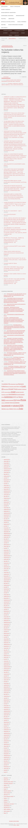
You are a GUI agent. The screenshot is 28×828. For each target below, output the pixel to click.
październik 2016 (7, 666)
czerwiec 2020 (6, 585)
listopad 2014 (6, 709)
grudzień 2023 (6, 509)
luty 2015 (5, 703)
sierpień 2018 (6, 625)
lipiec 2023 (6, 518)
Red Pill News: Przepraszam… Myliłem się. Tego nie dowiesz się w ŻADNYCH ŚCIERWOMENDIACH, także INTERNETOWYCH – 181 (15, 354)
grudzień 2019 (6, 596)
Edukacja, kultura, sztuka (8, 781)
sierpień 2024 (6, 494)
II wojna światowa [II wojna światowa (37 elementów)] (7, 392)
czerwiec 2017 (6, 651)
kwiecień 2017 (6, 655)
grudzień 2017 (6, 640)
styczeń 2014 (6, 727)
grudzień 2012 (6, 751)
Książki (23, 32)
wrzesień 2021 (6, 557)
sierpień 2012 (6, 759)
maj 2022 (5, 542)
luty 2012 (5, 770)
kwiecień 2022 (6, 544)
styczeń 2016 (6, 683)
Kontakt (17, 35)
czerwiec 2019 (6, 607)
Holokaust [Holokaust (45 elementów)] (24, 389)
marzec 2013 (6, 746)
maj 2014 (5, 720)
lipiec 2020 (6, 583)
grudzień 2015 (6, 685)
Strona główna (7, 30)
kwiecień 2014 (6, 722)
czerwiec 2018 (6, 629)
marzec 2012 (6, 768)
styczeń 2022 (6, 550)
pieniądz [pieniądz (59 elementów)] (11, 400)
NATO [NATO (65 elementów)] (14, 397)
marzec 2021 (6, 568)
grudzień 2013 (6, 729)
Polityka (5, 798)
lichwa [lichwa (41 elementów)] (2, 397)
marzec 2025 (6, 481)
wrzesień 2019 (6, 601)
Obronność (6, 794)
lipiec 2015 (6, 694)
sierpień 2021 (6, 559)
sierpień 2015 (6, 692)
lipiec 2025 (6, 474)
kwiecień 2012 (6, 766)
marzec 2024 (6, 503)
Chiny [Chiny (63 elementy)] (17, 386)
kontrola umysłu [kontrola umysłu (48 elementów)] (5, 394)
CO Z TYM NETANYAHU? (10, 214)
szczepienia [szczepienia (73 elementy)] (16, 402)
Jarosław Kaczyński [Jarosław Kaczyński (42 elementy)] (20, 392)
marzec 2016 (6, 679)
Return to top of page (14, 821)
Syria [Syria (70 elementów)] (11, 402)
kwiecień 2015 (6, 699)
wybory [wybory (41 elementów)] (7, 409)
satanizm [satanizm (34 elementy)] (3, 402)
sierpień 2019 (6, 603)
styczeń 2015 (6, 705)
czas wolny (10, 83)
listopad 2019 (6, 598)
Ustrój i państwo (7, 811)
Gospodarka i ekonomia (8, 783)
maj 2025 (5, 477)
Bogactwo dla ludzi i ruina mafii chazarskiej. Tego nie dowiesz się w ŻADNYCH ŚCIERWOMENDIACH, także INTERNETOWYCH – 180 (15, 295)
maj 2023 (5, 522)
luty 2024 (5, 505)
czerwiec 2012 (6, 762)
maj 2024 (5, 500)
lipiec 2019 (6, 605)
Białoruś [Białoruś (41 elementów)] (7, 386)
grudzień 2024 (6, 487)
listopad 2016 (6, 664)
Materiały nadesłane (7, 790)
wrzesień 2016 (6, 668)
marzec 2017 (6, 657)
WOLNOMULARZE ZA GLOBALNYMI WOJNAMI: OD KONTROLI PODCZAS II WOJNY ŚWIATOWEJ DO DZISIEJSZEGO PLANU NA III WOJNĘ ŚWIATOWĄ (14, 332)
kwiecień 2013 (6, 744)
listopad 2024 (6, 489)
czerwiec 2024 (6, 498)
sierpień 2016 (6, 670)
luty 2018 (5, 637)
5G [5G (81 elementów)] (9, 384)
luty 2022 (5, 548)
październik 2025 (7, 468)
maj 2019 (5, 609)
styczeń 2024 (6, 507)
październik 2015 (7, 688)
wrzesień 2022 (6, 535)
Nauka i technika (7, 792)
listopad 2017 (6, 642)
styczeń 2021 (6, 572)
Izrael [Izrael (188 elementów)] (13, 392)
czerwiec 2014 (6, 718)
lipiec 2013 (6, 738)
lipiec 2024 (6, 496)
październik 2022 (7, 533)
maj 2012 (5, 764)
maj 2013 (5, 742)
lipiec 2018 (6, 627)
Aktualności (6, 777)
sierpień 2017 (6, 648)
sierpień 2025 (6, 472)
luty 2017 (5, 659)
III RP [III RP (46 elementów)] (2, 392)
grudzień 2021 (6, 551)
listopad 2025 (6, 466)
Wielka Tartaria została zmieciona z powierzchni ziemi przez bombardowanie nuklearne (14, 253)
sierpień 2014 (6, 714)
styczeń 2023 (6, 527)
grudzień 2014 (6, 707)
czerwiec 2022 (6, 540)
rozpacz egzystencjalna (18, 84)
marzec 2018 (6, 635)
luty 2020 (5, 592)
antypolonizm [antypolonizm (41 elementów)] (13, 384)
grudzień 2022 (6, 529)
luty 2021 (5, 570)
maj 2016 (5, 675)
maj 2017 (5, 653)
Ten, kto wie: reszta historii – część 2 (13, 210)
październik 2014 (7, 711)
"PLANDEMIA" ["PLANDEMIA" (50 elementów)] (4, 384)
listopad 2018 (6, 620)
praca (12, 84)
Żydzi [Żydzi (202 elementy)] (21, 409)
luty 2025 (5, 483)
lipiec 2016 (6, 672)
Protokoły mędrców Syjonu (10, 263)
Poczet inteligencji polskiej (8, 796)
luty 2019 (5, 614)
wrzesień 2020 (6, 579)
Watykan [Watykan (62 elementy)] (3, 409)
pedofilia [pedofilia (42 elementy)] (7, 400)
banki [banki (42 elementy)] (17, 384)
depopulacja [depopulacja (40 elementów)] (6, 389)
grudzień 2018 (6, 618)
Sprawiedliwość (6, 805)
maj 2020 (5, 587)
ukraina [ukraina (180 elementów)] (16, 406)
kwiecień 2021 (6, 566)
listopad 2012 (6, 753)
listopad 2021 (6, 553)
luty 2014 (5, 725)
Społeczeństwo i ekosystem (6, 81)
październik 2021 (7, 555)
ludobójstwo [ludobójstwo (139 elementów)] (8, 397)
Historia (5, 785)
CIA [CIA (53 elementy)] (20, 386)
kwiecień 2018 (6, 633)
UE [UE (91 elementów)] (12, 406)
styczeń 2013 (6, 749)
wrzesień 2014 (6, 712)
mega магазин (6, 307)
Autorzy (5, 32)
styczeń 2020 (6, 594)
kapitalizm (21, 83)
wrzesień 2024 (6, 492)
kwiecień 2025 (6, 479)
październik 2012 (7, 755)
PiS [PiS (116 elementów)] (15, 400)
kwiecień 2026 (6, 459)
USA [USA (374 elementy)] (21, 405)
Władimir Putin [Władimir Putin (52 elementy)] (12, 409)
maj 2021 (5, 564)
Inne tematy (6, 787)
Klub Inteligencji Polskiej (7, 45)
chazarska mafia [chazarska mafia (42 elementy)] (12, 386)
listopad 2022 (6, 531)
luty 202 (5, 772)
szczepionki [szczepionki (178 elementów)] (6, 406)
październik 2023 (7, 513)
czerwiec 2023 (6, 520)
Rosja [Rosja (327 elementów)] (23, 400)
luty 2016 (5, 681)
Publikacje (5, 800)
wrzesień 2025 (6, 470)
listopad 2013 (6, 731)
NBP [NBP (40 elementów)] (17, 397)
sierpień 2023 (6, 516)
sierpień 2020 (6, 581)
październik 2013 (7, 733)
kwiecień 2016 (6, 677)
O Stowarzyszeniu (20, 30)
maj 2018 (5, 631)
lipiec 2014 (6, 716)
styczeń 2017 (6, 661)
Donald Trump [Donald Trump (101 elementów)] (13, 389)
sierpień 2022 (6, 537)
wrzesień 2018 (6, 624)
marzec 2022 (6, 546)
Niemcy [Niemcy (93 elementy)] (20, 397)
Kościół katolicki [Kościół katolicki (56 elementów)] (20, 394)
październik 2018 (7, 622)
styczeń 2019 (6, 616)
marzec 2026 (6, 461)
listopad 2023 (6, 511)
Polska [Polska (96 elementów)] (18, 400)
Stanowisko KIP (14, 32)
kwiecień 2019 (6, 611)
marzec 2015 (6, 701)
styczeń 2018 (6, 638)
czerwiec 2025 (6, 476)
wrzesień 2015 (6, 690)
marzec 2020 (6, 590)
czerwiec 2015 (6, 696)
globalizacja (15, 83)
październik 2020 (7, 577)
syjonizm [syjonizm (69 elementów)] (7, 402)
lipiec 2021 (6, 561)
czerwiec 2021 (6, 563)
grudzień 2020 (6, 574)
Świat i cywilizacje (16, 81)
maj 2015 (5, 698)
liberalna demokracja (5, 84)
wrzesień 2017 (6, 646)
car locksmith (6, 317)
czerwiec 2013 (6, 740)
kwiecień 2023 (6, 524)
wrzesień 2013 (6, 735)
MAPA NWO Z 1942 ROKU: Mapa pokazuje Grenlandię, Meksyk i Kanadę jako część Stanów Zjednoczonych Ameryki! (14, 268)
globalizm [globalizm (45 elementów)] (20, 389)
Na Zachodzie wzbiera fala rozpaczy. (12, 51)
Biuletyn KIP (6, 779)
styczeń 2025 (6, 485)
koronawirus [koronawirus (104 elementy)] (13, 394)
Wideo (10, 35)
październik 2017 (7, 644)
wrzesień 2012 (6, 757)
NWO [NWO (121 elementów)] (3, 400)
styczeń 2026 (6, 463)
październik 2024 (7, 490)
